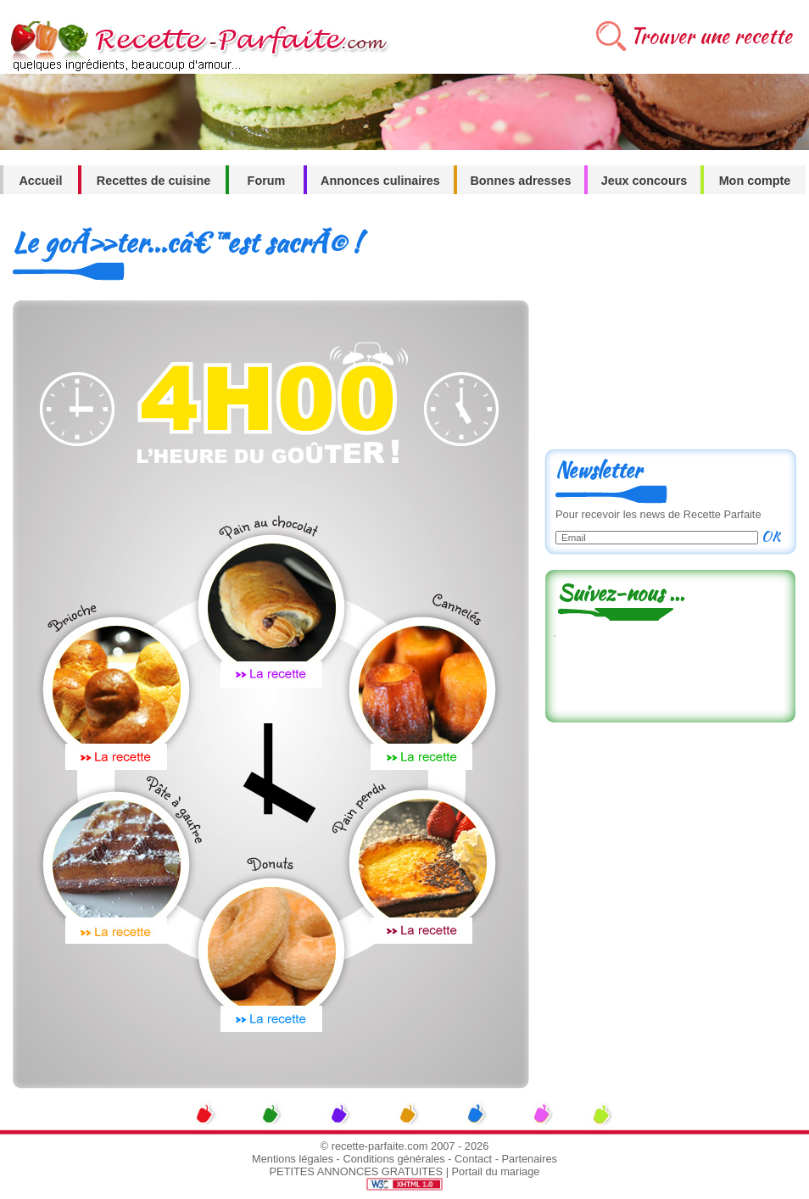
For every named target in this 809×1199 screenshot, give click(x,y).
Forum (267, 180)
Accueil (40, 180)
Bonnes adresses (520, 180)
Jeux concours (644, 180)
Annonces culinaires (380, 180)
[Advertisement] (670, 328)
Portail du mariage (496, 1171)
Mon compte (755, 180)
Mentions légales (292, 1158)
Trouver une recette (711, 36)
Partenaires (529, 1158)
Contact (473, 1158)
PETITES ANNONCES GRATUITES (357, 1171)
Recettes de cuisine (153, 180)
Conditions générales (393, 1158)
